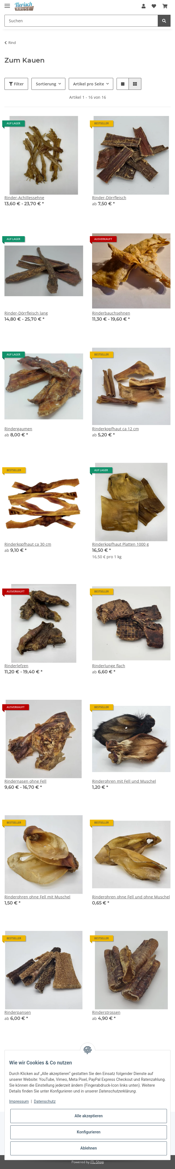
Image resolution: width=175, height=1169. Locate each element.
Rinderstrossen (106, 1012)
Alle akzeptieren (89, 1116)
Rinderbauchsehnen (111, 313)
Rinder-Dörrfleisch (109, 197)
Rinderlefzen (16, 665)
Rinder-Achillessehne (24, 197)
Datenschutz (45, 1101)
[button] (144, 6)
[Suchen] (81, 21)
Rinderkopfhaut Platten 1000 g (120, 544)
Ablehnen (88, 1148)
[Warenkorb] (165, 6)
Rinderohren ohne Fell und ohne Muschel (131, 896)
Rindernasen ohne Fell (25, 781)
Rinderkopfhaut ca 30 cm (27, 544)
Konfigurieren (88, 1132)
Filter (16, 83)
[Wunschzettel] (154, 6)
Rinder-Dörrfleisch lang (26, 313)
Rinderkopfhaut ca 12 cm (115, 428)
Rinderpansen (17, 1012)
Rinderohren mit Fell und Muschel (124, 781)
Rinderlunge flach (108, 665)
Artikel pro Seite (88, 83)
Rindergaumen (18, 428)
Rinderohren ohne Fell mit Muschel (37, 896)
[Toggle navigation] (7, 3)
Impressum (19, 1101)
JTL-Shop (97, 1162)
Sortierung (46, 83)
